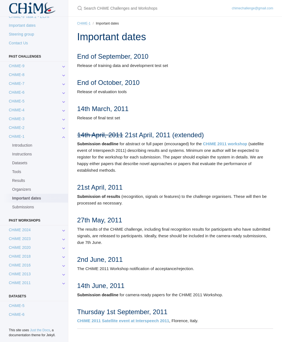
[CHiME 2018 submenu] (63, 256)
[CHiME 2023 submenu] (63, 238)
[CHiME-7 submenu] (63, 83)
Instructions (22, 154)
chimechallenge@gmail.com (252, 8)
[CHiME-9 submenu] (63, 65)
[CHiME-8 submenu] (63, 74)
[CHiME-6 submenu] (63, 92)
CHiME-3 (17, 119)
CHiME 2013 (20, 274)
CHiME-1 (17, 136)
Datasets (19, 163)
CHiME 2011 (20, 283)
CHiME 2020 (20, 247)
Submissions (23, 207)
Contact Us (18, 43)
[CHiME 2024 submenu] (63, 229)
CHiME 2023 (20, 238)
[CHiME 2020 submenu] (63, 247)
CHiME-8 (17, 74)
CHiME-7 (17, 83)
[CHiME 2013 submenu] (63, 274)
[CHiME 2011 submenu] (63, 282)
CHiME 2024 (20, 230)
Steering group (21, 34)
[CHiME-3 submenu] (63, 118)
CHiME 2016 (20, 265)
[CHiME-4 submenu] (63, 110)
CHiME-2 (17, 127)
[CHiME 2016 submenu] (63, 265)
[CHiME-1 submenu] (63, 136)
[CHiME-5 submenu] (63, 101)
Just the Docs (40, 330)
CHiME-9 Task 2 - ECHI (29, 16)
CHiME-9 (17, 66)
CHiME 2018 (20, 256)
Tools (16, 171)
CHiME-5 (17, 101)
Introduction (22, 145)
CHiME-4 (17, 110)
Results (18, 180)
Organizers (21, 189)
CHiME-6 (17, 92)
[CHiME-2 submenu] (63, 127)
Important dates (22, 25)
